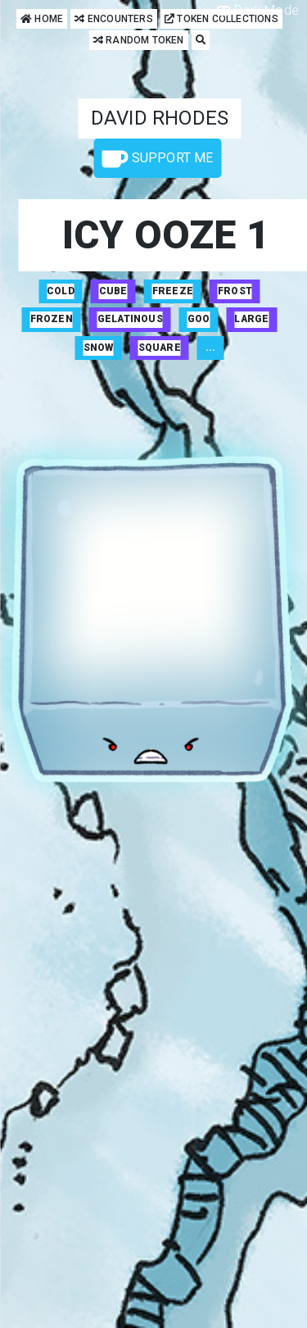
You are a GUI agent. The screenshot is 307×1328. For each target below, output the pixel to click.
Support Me (157, 159)
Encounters (113, 19)
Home (41, 19)
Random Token (138, 40)
